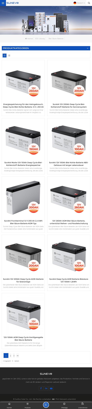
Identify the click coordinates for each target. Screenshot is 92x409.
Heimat (29, 39)
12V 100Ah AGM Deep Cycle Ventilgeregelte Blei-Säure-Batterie (23, 338)
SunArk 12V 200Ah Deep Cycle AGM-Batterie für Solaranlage (23, 280)
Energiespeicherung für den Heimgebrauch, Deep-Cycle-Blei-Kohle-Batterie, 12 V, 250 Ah (23, 105)
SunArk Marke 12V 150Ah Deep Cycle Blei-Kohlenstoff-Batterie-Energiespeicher (23, 163)
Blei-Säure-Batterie (56, 39)
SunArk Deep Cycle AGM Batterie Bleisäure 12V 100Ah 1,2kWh (68, 280)
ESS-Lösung (40, 39)
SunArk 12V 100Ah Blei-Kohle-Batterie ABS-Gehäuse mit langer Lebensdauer (68, 163)
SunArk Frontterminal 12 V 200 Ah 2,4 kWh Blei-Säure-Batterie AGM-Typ (23, 222)
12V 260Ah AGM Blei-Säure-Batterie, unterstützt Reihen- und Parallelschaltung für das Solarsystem (69, 222)
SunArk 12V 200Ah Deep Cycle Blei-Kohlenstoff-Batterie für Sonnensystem (69, 105)
